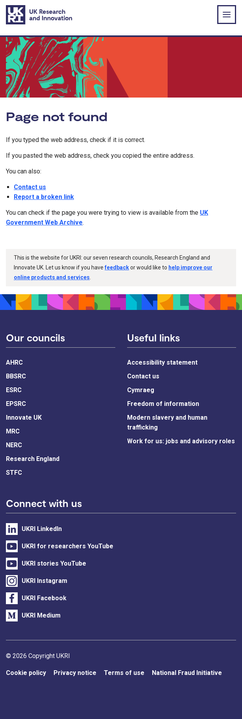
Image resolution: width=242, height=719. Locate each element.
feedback (117, 267)
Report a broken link (44, 197)
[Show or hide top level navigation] (226, 14)
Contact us (30, 187)
